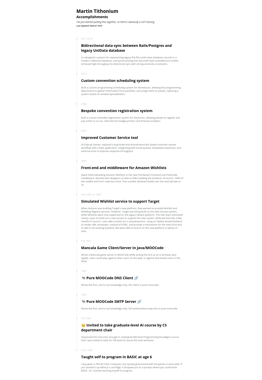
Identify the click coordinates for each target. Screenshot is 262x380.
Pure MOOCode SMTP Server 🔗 (114, 301)
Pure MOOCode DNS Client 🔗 (112, 277)
